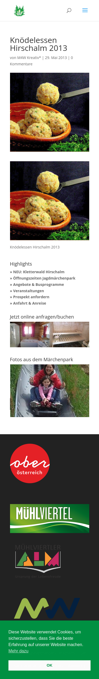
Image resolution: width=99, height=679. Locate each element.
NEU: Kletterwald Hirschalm (38, 271)
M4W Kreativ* (29, 57)
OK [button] (50, 665)
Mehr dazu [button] (18, 651)
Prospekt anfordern (31, 296)
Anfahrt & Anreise (29, 303)
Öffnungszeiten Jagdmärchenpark (44, 278)
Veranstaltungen (28, 290)
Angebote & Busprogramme (38, 284)
